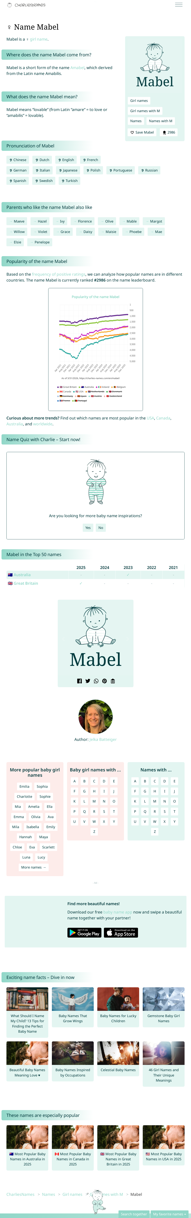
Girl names (139, 100)
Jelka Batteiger (103, 739)
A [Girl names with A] (74, 781)
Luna (26, 857)
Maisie (111, 231)
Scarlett (48, 847)
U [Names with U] (135, 821)
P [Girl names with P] (74, 811)
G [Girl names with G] (84, 791)
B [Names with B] (145, 781)
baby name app (117, 912)
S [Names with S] (165, 811)
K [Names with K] (135, 801)
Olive (109, 221)
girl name (39, 39)
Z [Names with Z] (155, 831)
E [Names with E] (174, 781)
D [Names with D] (164, 781)
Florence (85, 221)
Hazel (42, 221)
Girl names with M (145, 111)
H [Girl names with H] (94, 791)
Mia (18, 806)
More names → (33, 867)
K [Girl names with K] (74, 801)
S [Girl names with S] (104, 811)
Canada (163, 418)
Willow (19, 231)
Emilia (24, 786)
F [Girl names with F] (74, 791)
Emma (19, 816)
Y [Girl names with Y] (114, 821)
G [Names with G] (145, 791)
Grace (65, 231)
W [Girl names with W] (94, 821)
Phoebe (135, 231)
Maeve (19, 221)
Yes (88, 527)
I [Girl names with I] (104, 791)
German (18, 170)
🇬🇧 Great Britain (23, 583)
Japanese (68, 170)
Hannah (25, 837)
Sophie (45, 796)
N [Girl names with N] (104, 801)
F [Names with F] (135, 791)
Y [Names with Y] (174, 821)
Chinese (17, 159)
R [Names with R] (155, 811)
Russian (149, 170)
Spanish (17, 180)
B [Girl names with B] (84, 781)
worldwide (42, 423)
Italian (42, 170)
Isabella (33, 827)
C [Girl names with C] (94, 781)
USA (150, 418)
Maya (43, 837)
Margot (156, 221)
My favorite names (168, 1214)
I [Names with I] (164, 791)
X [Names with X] (165, 821)
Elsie (17, 242)
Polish (93, 170)
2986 (168, 132)
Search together (134, 1214)
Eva (32, 847)
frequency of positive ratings (58, 274)
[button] (63, 639)
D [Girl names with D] (104, 781)
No (100, 527)
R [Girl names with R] (94, 811)
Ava (51, 816)
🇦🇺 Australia (19, 574)
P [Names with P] (135, 811)
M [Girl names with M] (94, 801)
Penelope (42, 242)
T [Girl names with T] (114, 811)
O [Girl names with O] (114, 801)
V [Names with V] (145, 821)
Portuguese (120, 170)
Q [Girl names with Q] (84, 811)
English (66, 159)
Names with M (160, 121)
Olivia (35, 816)
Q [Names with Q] (145, 811)
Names (136, 121)
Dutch (42, 159)
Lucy (41, 857)
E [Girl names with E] (114, 781)
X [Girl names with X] (104, 821)
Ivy (62, 221)
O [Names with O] (174, 801)
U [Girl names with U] (74, 821)
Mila (15, 827)
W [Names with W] (154, 821)
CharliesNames (20, 1194)
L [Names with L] (145, 801)
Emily (50, 827)
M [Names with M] (154, 801)
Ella (49, 806)
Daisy (87, 231)
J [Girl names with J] (113, 791)
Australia (14, 423)
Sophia (42, 786)
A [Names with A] (135, 781)
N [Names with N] (164, 801)
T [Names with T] (174, 811)
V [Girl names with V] (84, 821)
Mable (132, 221)
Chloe (17, 847)
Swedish (43, 180)
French (90, 159)
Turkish (69, 180)
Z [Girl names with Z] (94, 831)
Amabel (77, 67)
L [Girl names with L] (84, 801)
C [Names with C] (155, 781)
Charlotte (24, 796)
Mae (158, 231)
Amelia (33, 806)
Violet (42, 231)
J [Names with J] (174, 791)
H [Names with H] (155, 791)
